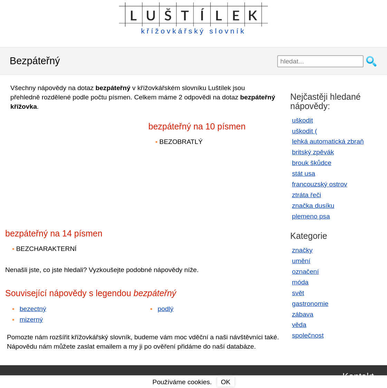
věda (299, 324)
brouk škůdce (311, 162)
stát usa (303, 173)
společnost (308, 335)
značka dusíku (313, 205)
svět (298, 293)
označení (305, 271)
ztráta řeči (306, 194)
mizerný (31, 319)
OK (226, 382)
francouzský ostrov (319, 184)
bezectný (33, 308)
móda (300, 282)
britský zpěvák (313, 152)
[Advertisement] (65, 165)
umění (301, 260)
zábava (302, 314)
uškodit (302, 120)
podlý (166, 308)
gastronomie (310, 303)
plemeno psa (311, 216)
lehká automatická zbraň (328, 141)
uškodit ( (304, 131)
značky (302, 250)
